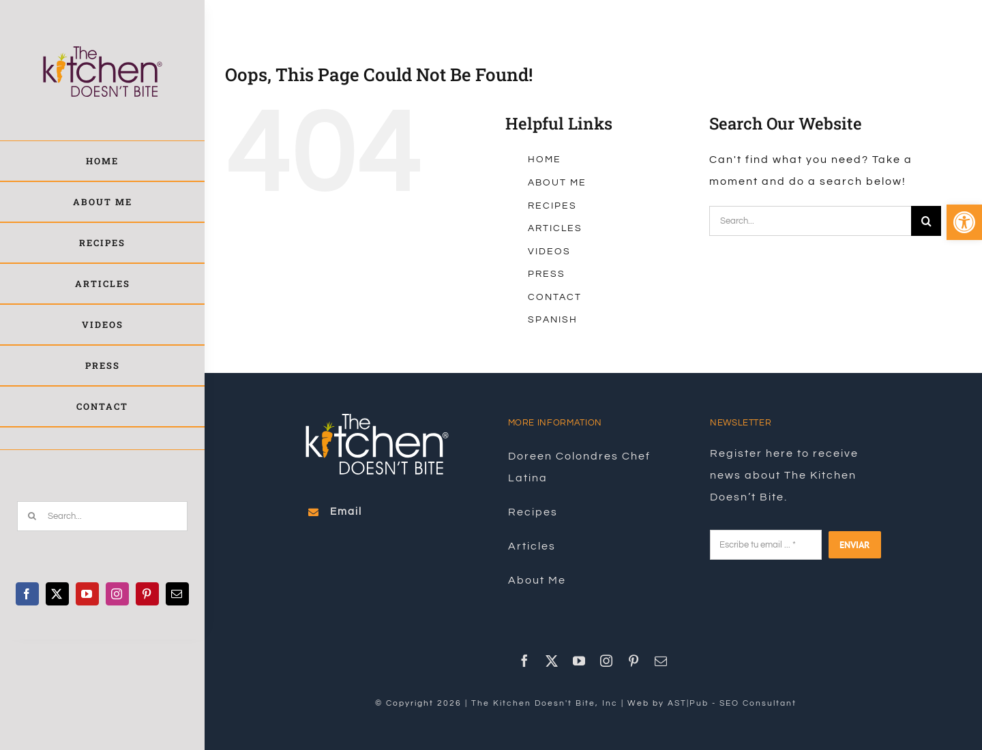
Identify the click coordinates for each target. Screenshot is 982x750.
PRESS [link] (546, 274)
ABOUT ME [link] (557, 183)
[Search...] (102, 516)
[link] (964, 222)
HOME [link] (544, 159)
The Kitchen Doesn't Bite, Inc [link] (544, 703)
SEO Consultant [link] (758, 703)
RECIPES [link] (552, 206)
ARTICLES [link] (555, 228)
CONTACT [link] (555, 297)
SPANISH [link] (553, 320)
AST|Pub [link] (688, 703)
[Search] (32, 516)
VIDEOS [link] (549, 251)
